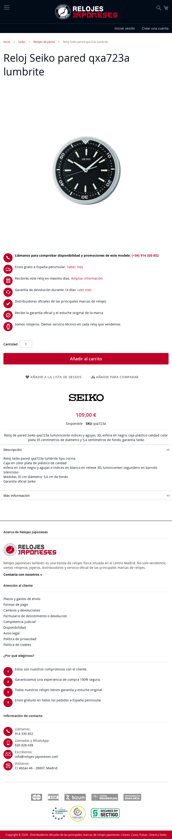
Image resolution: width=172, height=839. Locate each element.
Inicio (6, 42)
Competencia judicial (19, 622)
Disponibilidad (14, 627)
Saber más (75, 267)
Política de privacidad (19, 639)
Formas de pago (15, 604)
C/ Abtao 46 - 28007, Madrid (36, 768)
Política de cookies (17, 644)
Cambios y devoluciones (21, 610)
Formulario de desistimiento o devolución (35, 616)
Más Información (16, 495)
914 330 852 (24, 733)
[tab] (86, 449)
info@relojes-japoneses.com (36, 756)
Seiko (21, 42)
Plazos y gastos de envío (21, 599)
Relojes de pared (44, 42)
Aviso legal (11, 633)
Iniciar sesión (125, 28)
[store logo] (86, 11)
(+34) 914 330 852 (145, 255)
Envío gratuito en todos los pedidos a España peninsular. (58, 700)
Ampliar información (87, 278)
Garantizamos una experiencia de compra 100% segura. (58, 679)
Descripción (12, 449)
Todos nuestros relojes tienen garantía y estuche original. (59, 690)
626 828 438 (24, 745)
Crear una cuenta (155, 28)
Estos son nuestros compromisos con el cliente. (51, 669)
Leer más (84, 290)
